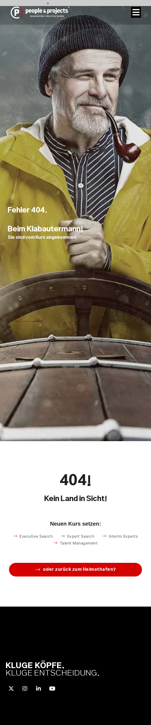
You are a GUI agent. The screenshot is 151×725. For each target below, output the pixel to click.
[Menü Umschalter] (136, 12)
